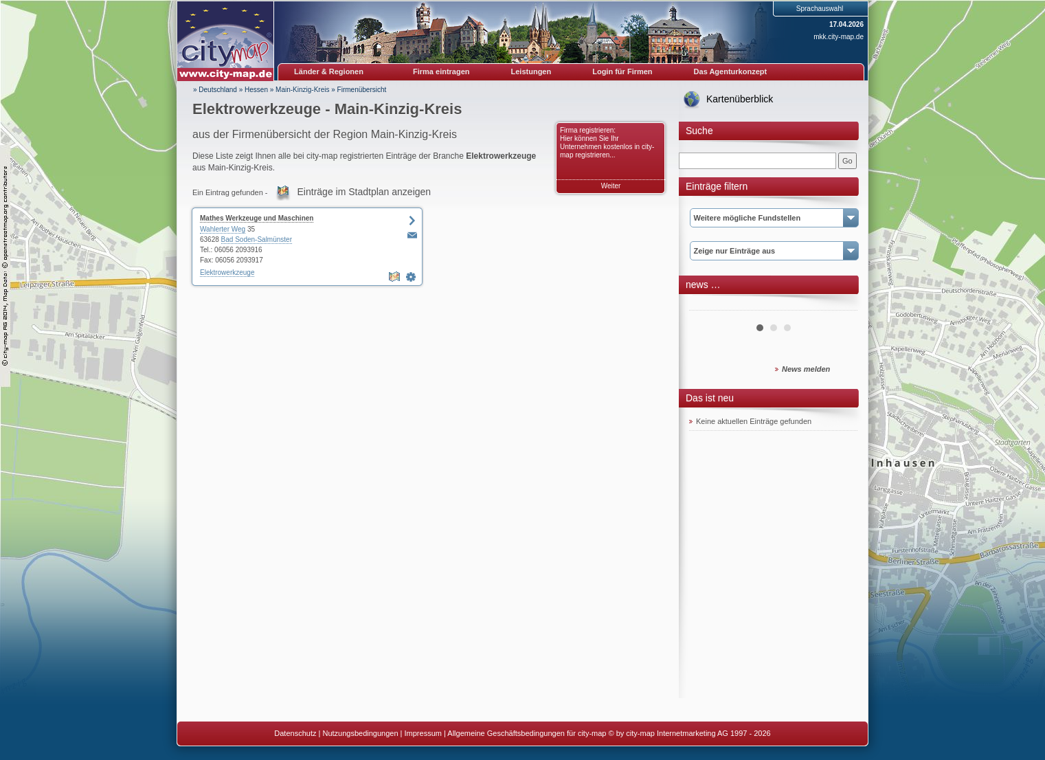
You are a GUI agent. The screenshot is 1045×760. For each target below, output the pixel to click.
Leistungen (531, 71)
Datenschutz (295, 733)
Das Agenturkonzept (730, 71)
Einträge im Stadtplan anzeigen (364, 191)
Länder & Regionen (328, 71)
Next (840, 305)
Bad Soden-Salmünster (256, 239)
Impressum (423, 733)
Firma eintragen (441, 71)
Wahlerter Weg (222, 229)
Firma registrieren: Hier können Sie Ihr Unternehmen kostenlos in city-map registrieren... (607, 142)
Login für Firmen (622, 71)
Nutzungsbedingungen (360, 733)
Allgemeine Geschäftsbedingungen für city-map (526, 733)
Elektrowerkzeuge (227, 272)
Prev (707, 305)
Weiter (611, 186)
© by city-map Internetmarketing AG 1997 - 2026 (690, 733)
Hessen (256, 89)
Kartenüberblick (739, 98)
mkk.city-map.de (838, 37)
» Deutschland (215, 89)
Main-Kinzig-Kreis (302, 89)
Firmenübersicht (362, 89)
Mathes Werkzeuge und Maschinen (256, 218)
